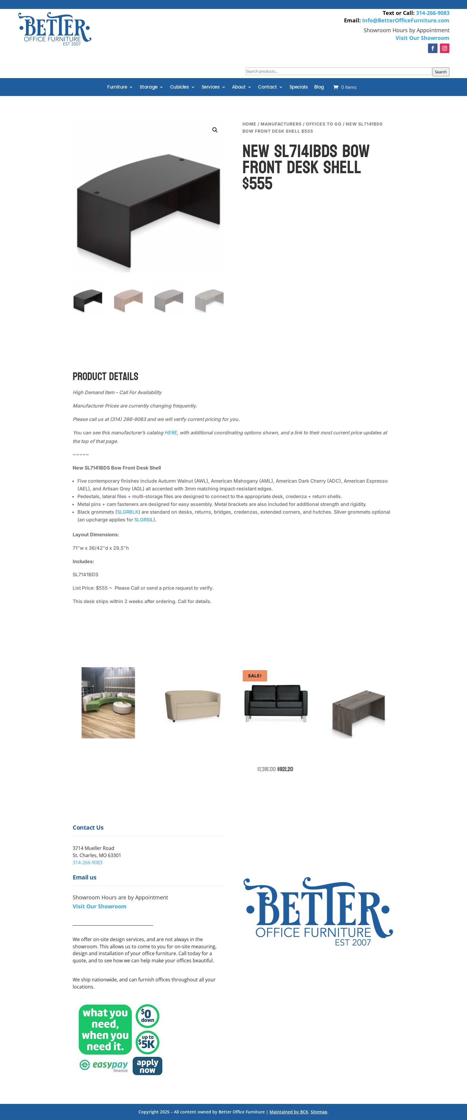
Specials (298, 87)
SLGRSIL (143, 520)
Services (211, 87)
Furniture (117, 87)
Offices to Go (324, 123)
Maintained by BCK (289, 1112)
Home (249, 123)
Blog (319, 87)
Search (441, 72)
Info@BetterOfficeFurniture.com (405, 20)
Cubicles (179, 87)
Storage (149, 87)
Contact (267, 87)
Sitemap (319, 1112)
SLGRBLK (127, 512)
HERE (170, 433)
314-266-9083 (432, 12)
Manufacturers (281, 123)
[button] (215, 130)
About (238, 87)
